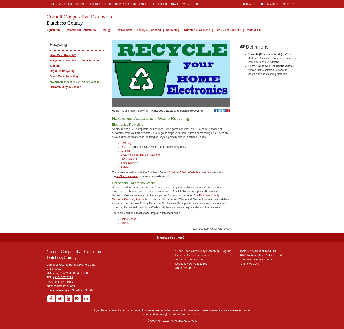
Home (51, 4)
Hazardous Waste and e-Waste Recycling (75, 81)
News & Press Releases (131, 4)
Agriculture (54, 30)
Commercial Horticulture (81, 30)
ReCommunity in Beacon (65, 87)
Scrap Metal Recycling (64, 76)
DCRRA (125, 146)
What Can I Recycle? (63, 55)
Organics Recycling (62, 71)
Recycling (143, 111)
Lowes (125, 222)
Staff (175, 4)
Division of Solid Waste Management (190, 172)
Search (251, 4)
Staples (125, 166)
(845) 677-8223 (63, 277)
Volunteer (190, 4)
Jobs (108, 4)
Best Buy (126, 143)
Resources (159, 4)
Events (95, 4)
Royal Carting (129, 158)
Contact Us (271, 4)
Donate (81, 4)
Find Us (290, 4)
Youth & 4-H (253, 30)
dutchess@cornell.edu (61, 285)
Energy (106, 30)
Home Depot (128, 219)
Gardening (172, 30)
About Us (65, 4)
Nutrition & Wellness (197, 30)
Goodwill (126, 150)
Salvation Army (129, 162)
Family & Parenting (149, 30)
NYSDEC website (127, 176)
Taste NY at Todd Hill (228, 30)
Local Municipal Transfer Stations (140, 154)
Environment (124, 30)
